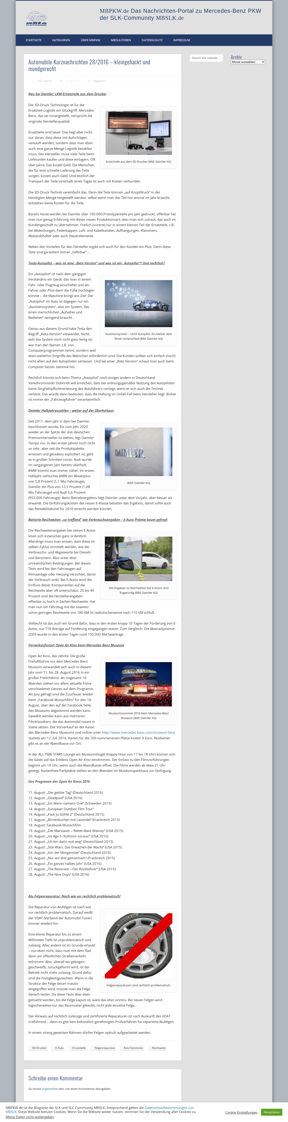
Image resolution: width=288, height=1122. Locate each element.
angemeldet (50, 1089)
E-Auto (59, 1048)
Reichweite (159, 1048)
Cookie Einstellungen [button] (241, 1112)
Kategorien (61, 40)
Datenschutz (152, 40)
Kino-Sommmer (133, 1048)
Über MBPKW (90, 40)
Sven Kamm (44, 81)
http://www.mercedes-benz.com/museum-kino (138, 732)
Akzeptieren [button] (272, 1112)
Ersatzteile (79, 1048)
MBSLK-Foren (121, 40)
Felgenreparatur (104, 1048)
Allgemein (100, 81)
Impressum (181, 40)
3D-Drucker (39, 1048)
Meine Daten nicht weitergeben (30, 1117)
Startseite (33, 40)
